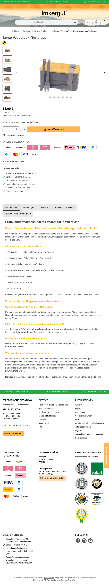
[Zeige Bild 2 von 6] (54, 97)
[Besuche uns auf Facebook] (78, 540)
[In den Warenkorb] (53, 129)
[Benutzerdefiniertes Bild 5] (96, 499)
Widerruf (78, 405)
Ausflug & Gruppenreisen (49, 412)
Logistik (78, 431)
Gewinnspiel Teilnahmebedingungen (89, 423)
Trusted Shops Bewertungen (18, 214)
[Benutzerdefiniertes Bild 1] (96, 468)
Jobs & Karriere (45, 423)
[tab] (11, 207)
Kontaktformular (22, 425)
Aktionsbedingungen (83, 427)
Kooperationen (81, 438)
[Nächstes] (104, 73)
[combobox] (43, 22)
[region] (54, 74)
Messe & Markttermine (48, 416)
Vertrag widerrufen (13, 433)
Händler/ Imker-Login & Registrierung (53, 405)
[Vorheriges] (16, 73)
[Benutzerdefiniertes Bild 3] (96, 483)
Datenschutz (80, 412)
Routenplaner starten (52, 478)
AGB (77, 420)
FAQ (40, 427)
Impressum (79, 409)
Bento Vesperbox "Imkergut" (85, 31)
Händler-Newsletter (46, 409)
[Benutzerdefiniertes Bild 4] (81, 499)
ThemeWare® (73, 580)
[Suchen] (75, 22)
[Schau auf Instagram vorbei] (84, 540)
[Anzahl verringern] (5, 129)
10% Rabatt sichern (106, 455)
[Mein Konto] (96, 22)
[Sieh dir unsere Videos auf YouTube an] (90, 540)
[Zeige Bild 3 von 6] (58, 97)
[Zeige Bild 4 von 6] (63, 97)
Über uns (42, 420)
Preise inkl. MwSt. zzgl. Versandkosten (18, 115)
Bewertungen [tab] (29, 207)
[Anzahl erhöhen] (16, 129)
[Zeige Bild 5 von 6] (67, 97)
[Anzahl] (11, 129)
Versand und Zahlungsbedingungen (89, 434)
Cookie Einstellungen (83, 416)
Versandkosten (49, 578)
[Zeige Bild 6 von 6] (71, 97)
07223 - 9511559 (11, 409)
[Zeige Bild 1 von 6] (50, 97)
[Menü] (6, 22)
